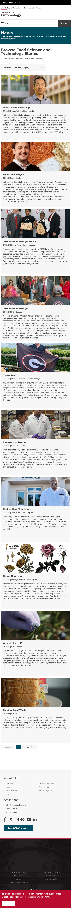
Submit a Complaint (51, 879)
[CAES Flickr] (23, 819)
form (47, 897)
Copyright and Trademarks (51, 872)
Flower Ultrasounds (13, 576)
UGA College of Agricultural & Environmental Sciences (21, 8)
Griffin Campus (11, 812)
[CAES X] (11, 819)
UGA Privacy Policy (51, 876)
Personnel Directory (46, 783)
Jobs (7, 794)
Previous (8, 747)
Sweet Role (9, 375)
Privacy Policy (44, 787)
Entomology (11, 36)
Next (29, 747)
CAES (3, 36)
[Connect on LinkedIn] (35, 819)
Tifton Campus (11, 809)
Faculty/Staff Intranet (18, 828)
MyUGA (19, 879)
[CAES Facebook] (5, 819)
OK (8, 903)
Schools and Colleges (19, 872)
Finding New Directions (16, 509)
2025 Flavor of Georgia (15, 308)
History (8, 787)
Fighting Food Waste (14, 710)
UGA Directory (19, 876)
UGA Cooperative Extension (16, 805)
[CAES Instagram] (17, 819)
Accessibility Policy (46, 791)
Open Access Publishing (16, 107)
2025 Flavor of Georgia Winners (20, 241)
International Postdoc (15, 442)
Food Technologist (13, 174)
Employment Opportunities (19, 882)
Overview (9, 783)
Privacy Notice (54, 893)
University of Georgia (11, 2)
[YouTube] (29, 819)
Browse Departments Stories (30, 36)
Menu (5, 23)
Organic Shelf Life (13, 643)
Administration (11, 791)
